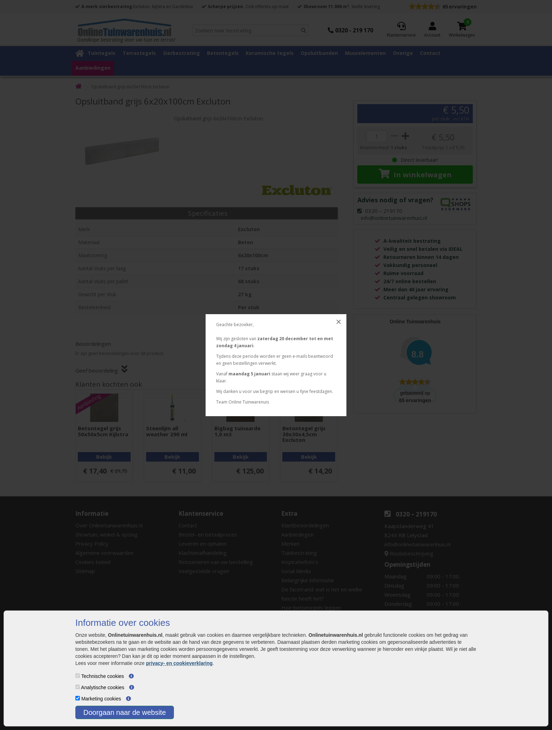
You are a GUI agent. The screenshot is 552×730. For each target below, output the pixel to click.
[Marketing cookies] (77, 698)
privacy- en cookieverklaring (179, 663)
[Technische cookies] (77, 675)
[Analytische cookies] (77, 687)
